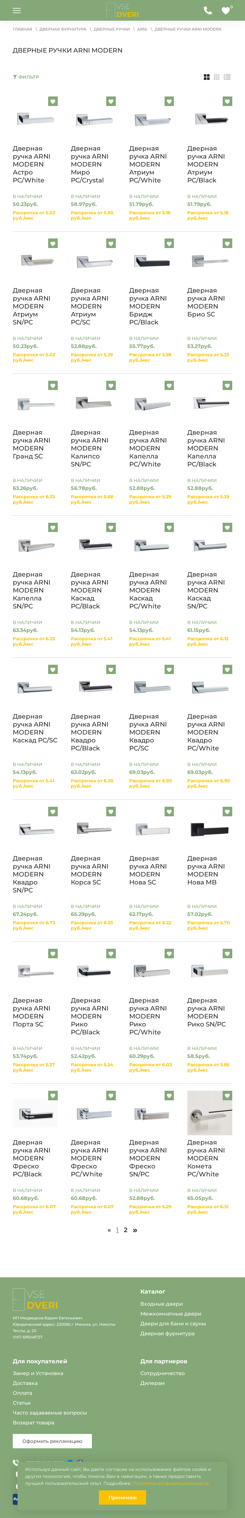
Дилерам (152, 1383)
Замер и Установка (38, 1373)
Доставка (25, 1383)
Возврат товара (33, 1423)
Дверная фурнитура (167, 1333)
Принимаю (122, 1497)
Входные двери (161, 1304)
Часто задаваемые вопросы (50, 1413)
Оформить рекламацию (52, 1441)
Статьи (22, 1403)
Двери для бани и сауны (173, 1324)
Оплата (22, 1393)
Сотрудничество (162, 1373)
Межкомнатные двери (170, 1314)
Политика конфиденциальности (171, 1483)
